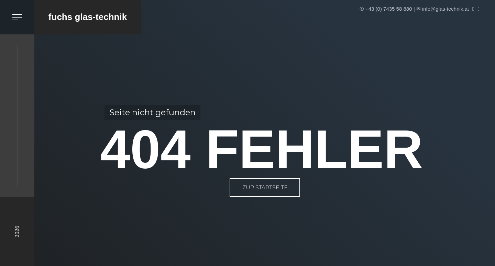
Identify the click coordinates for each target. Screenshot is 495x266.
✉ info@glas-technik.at (442, 9)
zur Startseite (264, 187)
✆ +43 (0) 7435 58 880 (386, 9)
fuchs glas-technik (87, 17)
